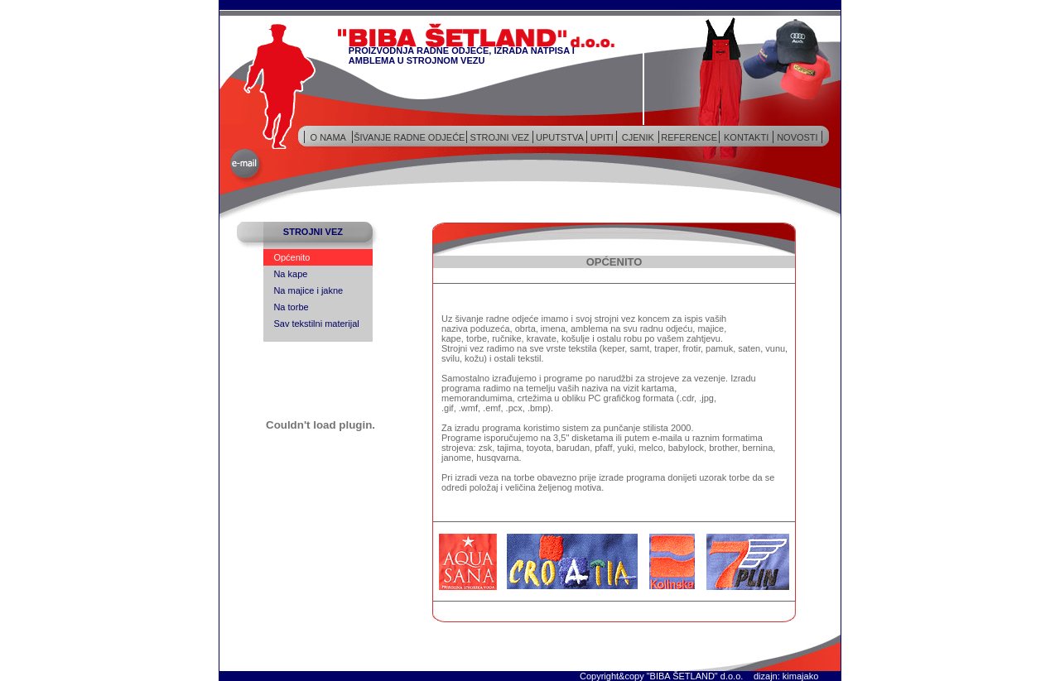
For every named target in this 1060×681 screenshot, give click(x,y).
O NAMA (328, 137)
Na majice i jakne (308, 290)
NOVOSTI (797, 137)
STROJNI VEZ (500, 137)
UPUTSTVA (560, 137)
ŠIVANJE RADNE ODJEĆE (409, 137)
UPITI (602, 137)
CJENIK (638, 137)
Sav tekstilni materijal (316, 324)
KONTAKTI (746, 137)
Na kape (290, 274)
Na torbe (290, 307)
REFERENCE (689, 137)
